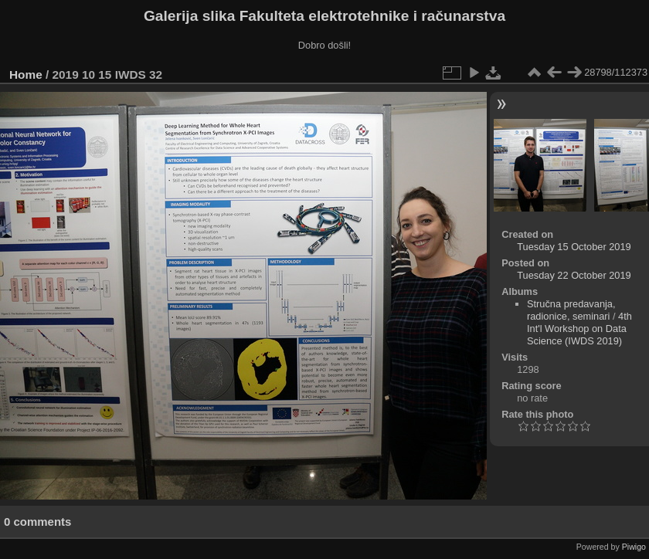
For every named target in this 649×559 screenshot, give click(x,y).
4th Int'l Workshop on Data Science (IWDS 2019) (579, 328)
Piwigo (634, 546)
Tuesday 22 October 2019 (574, 275)
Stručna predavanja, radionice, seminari (571, 310)
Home (25, 74)
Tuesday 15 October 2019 (574, 246)
